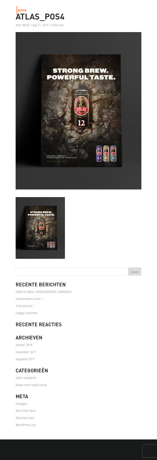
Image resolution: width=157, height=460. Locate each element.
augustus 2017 (25, 359)
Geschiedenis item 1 (29, 298)
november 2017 (26, 352)
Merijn (26, 25)
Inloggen (21, 403)
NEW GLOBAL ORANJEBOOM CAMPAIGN (44, 291)
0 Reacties (57, 25)
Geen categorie (26, 377)
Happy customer (27, 313)
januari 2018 (24, 345)
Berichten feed (26, 410)
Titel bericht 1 (25, 306)
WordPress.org (26, 425)
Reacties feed (25, 418)
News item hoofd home (31, 385)
